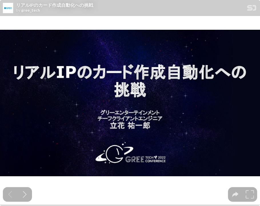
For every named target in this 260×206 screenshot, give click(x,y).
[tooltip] (235, 194)
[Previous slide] (10, 194)
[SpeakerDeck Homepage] (251, 9)
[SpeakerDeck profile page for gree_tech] (8, 8)
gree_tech (30, 10)
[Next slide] (24, 194)
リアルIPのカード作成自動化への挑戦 (54, 5)
